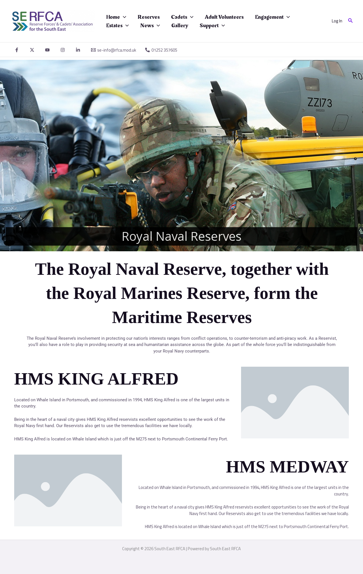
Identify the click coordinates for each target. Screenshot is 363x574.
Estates (117, 25)
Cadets (182, 17)
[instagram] (63, 50)
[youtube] (48, 50)
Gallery (179, 25)
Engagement (272, 17)
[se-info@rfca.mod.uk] (113, 50)
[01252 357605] (161, 50)
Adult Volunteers (224, 17)
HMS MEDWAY (287, 466)
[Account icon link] (337, 21)
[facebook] (17, 50)
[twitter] (33, 50)
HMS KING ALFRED (96, 378)
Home (116, 17)
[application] (123, 17)
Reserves (149, 17)
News (150, 25)
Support (212, 25)
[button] (350, 21)
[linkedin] (79, 50)
